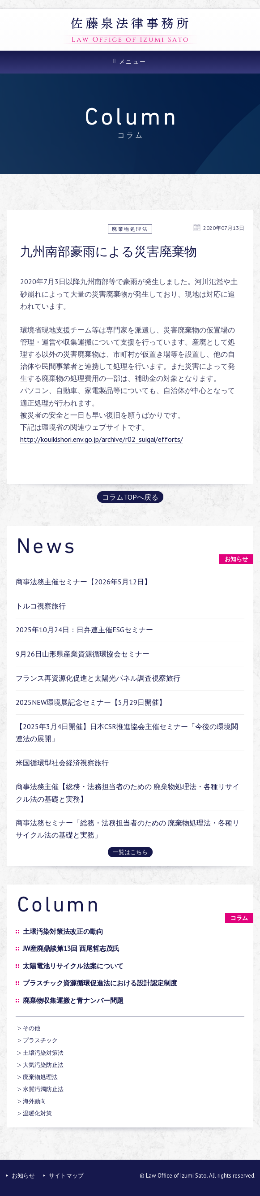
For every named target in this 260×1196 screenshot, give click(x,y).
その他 (31, 1028)
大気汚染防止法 (43, 1065)
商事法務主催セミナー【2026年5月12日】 (83, 581)
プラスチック (40, 1040)
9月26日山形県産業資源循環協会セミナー (82, 653)
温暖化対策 (37, 1113)
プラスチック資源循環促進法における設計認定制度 (100, 983)
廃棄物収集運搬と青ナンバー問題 (73, 1000)
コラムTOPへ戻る (130, 496)
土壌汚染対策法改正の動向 (63, 931)
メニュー (133, 61)
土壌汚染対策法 (43, 1053)
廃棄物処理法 (130, 229)
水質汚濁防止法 (43, 1089)
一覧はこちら (130, 852)
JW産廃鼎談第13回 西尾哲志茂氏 (71, 948)
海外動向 (34, 1101)
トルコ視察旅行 (41, 605)
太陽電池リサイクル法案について (73, 966)
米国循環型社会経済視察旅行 (62, 762)
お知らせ (23, 1175)
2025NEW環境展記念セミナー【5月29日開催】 (91, 702)
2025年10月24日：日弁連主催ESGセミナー (84, 629)
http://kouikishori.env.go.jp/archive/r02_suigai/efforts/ (101, 439)
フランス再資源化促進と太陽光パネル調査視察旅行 (98, 678)
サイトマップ (66, 1175)
